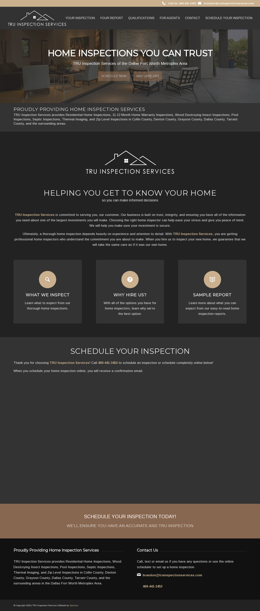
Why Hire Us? (148, 74)
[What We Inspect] (47, 279)
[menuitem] (80, 18)
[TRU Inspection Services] (37, 18)
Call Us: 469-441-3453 (182, 3)
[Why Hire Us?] (130, 279)
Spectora (74, 605)
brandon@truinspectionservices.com (229, 3)
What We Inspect (48, 294)
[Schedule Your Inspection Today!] (130, 521)
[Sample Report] (212, 279)
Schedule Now (114, 74)
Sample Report (212, 294)
